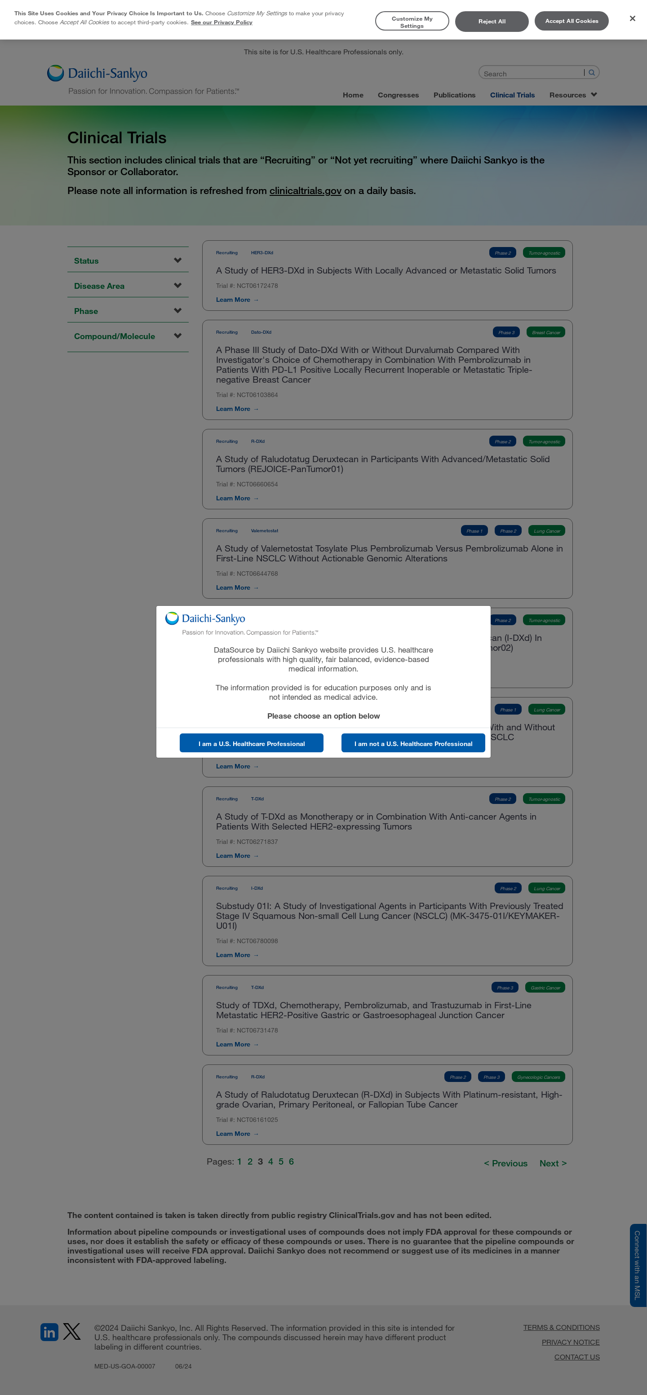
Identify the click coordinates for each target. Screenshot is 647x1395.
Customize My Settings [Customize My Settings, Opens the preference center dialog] (412, 22)
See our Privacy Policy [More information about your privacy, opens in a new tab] (222, 22)
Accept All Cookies (571, 20)
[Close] (633, 18)
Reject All (492, 21)
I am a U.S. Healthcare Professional (252, 743)
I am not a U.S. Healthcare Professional (414, 743)
